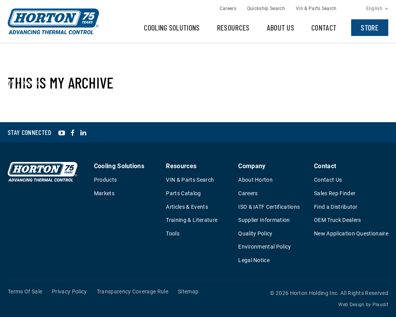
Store (370, 27)
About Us (281, 27)
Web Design (351, 304)
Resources (233, 27)
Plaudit (380, 304)
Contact (323, 27)
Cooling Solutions (172, 27)
